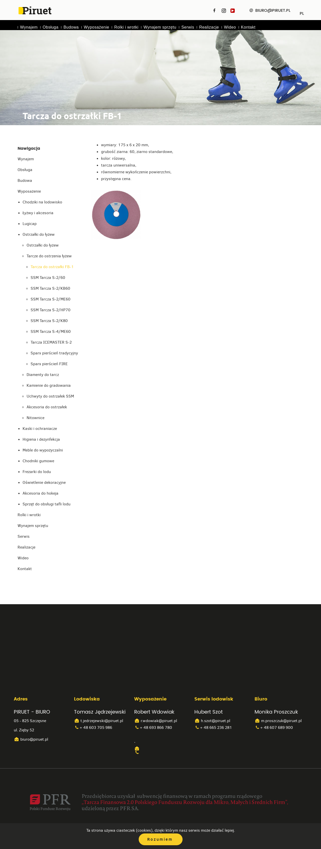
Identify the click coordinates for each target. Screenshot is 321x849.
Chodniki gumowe (38, 461)
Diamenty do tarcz (43, 374)
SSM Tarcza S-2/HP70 (50, 310)
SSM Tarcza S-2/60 (48, 277)
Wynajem (29, 27)
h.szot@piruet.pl (212, 720)
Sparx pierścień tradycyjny (54, 353)
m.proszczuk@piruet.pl (278, 720)
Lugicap (30, 223)
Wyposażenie (96, 27)
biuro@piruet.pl (31, 739)
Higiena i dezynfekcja (41, 439)
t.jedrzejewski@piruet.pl (98, 720)
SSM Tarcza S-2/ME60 (50, 299)
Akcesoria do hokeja (40, 493)
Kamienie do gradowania (49, 385)
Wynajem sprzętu (159, 27)
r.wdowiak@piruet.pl (155, 720)
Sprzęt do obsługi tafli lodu (46, 504)
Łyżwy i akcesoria (38, 212)
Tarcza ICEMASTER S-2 (51, 342)
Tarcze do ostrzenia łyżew (49, 256)
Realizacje (209, 27)
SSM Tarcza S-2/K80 (49, 320)
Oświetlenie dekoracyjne (44, 482)
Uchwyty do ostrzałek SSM (50, 396)
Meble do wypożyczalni (43, 450)
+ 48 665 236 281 (213, 727)
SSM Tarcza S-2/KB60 (50, 288)
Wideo (230, 27)
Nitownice (35, 417)
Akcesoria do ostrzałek (47, 407)
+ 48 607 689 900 (274, 727)
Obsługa (50, 27)
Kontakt (248, 27)
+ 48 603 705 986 (93, 727)
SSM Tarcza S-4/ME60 (51, 331)
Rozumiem (160, 839)
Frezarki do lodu (37, 471)
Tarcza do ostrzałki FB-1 (52, 266)
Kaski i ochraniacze (40, 428)
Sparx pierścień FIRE (49, 363)
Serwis (187, 27)
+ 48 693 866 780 (153, 727)
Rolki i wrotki (126, 27)
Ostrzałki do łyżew (39, 234)
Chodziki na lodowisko (42, 202)
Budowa (71, 27)
